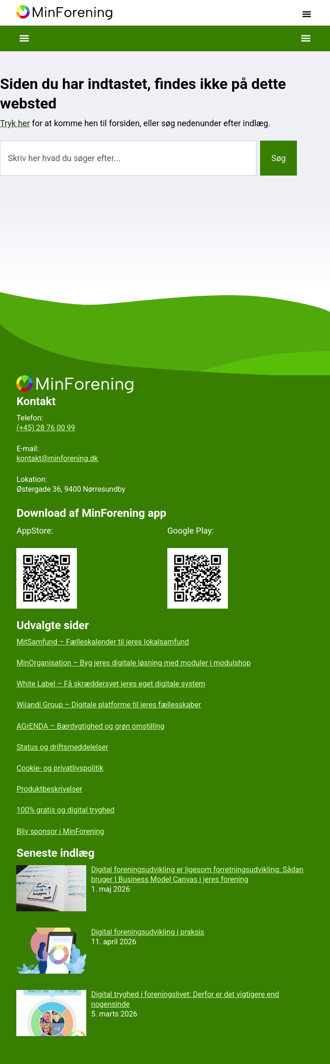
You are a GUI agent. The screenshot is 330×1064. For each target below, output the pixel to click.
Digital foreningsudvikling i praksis (147, 932)
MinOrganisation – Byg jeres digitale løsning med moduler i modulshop (133, 662)
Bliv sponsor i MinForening (60, 831)
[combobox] (128, 158)
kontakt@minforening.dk (57, 458)
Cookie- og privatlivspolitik (59, 768)
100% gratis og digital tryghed (65, 810)
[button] (307, 14)
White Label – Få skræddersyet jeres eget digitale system (110, 683)
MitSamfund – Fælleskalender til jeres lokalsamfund (102, 641)
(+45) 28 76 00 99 (45, 427)
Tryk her (15, 123)
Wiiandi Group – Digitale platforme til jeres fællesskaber (108, 704)
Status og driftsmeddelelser (62, 747)
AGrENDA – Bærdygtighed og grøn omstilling (90, 726)
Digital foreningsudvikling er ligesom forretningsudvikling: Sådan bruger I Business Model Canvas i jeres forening (197, 874)
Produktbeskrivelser (49, 789)
